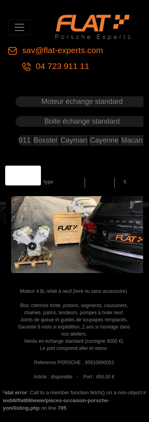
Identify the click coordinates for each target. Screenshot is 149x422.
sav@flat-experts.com (61, 50)
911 (25, 140)
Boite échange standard (82, 121)
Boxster (45, 140)
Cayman (73, 140)
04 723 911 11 (61, 66)
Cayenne (104, 140)
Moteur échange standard (82, 101)
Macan (132, 140)
